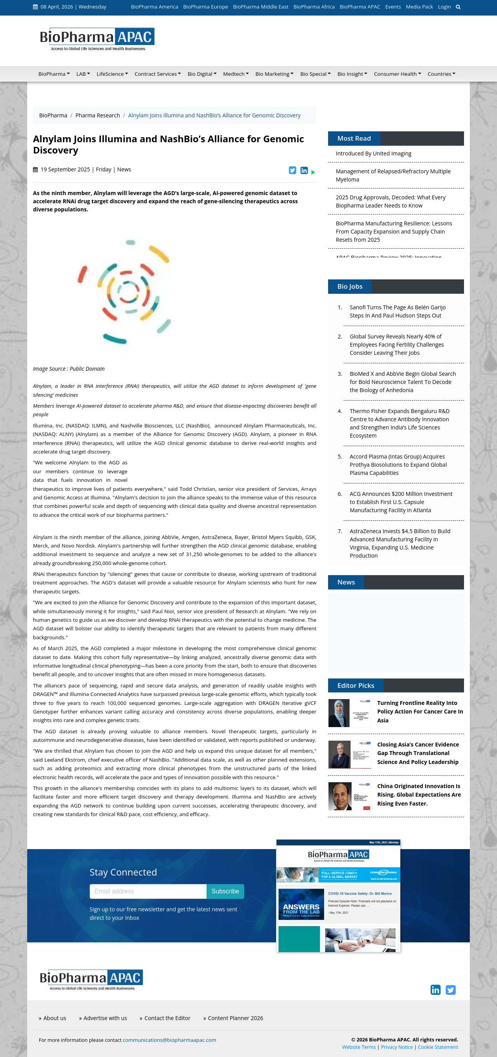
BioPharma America (154, 6)
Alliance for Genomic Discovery (192, 434)
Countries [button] (440, 73)
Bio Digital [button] (200, 73)
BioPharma (53, 115)
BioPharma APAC (360, 6)
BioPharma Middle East (260, 6)
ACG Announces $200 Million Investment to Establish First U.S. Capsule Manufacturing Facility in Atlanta (401, 502)
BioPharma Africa (314, 6)
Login (444, 6)
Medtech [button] (234, 73)
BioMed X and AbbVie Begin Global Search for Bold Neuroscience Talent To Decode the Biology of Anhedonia (403, 382)
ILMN (98, 425)
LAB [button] (81, 73)
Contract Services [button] (156, 73)
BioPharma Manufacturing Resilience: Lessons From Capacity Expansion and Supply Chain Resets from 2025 (394, 233)
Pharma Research (97, 115)
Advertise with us (103, 1018)
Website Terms (359, 1047)
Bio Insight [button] (350, 73)
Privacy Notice (397, 1047)
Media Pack (419, 6)
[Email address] (148, 891)
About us (52, 1018)
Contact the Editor (165, 1018)
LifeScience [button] (110, 73)
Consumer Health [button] (395, 73)
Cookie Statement (438, 1047)
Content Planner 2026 (233, 1018)
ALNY (65, 434)
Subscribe (225, 891)
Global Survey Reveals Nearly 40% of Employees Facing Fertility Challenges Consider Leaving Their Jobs (397, 344)
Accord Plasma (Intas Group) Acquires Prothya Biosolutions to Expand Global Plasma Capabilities (398, 464)
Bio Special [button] (313, 73)
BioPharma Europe (205, 6)
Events (393, 6)
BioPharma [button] (52, 73)
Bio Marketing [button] (272, 73)
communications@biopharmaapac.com (169, 1039)
